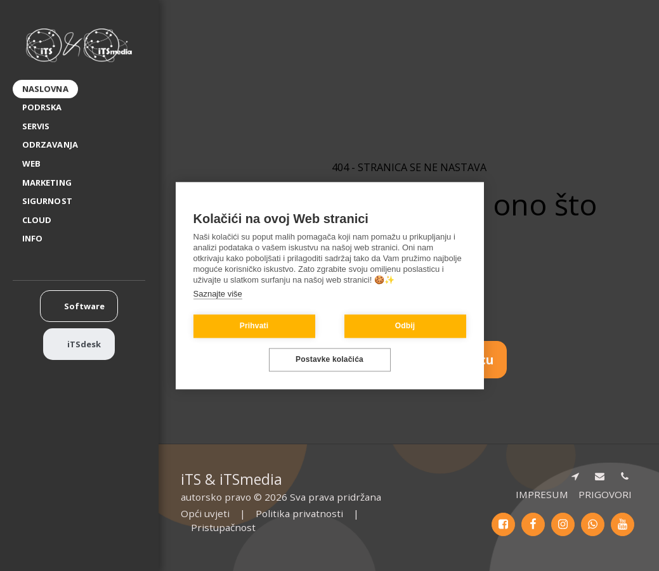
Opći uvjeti (205, 513)
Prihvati (254, 326)
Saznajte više (217, 293)
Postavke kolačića (329, 360)
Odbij (405, 326)
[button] (37, 239)
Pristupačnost (223, 527)
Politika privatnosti (299, 513)
